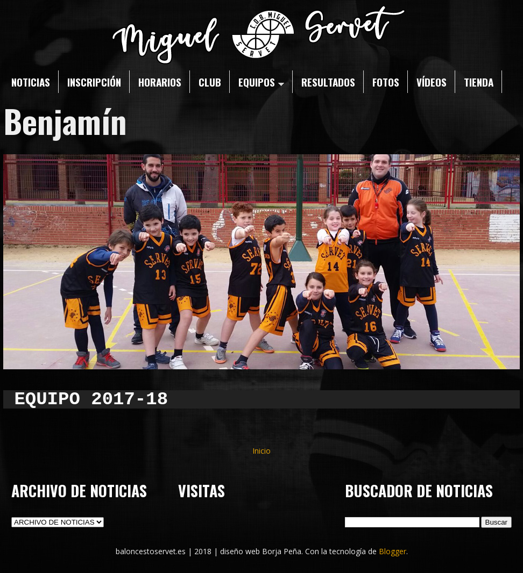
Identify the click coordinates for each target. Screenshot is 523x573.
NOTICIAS (30, 81)
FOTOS (385, 81)
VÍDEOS (431, 81)
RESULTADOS (328, 81)
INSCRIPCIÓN (94, 81)
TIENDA (478, 81)
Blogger (392, 551)
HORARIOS (159, 81)
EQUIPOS (261, 81)
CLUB (210, 81)
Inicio (261, 451)
